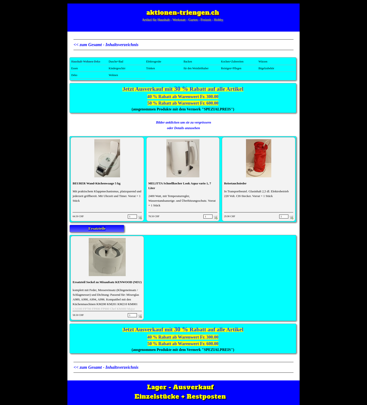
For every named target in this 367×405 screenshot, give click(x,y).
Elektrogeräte (153, 61)
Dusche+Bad (116, 61)
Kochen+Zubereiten (232, 61)
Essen (74, 68)
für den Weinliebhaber (196, 68)
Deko (74, 75)
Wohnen (113, 75)
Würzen (262, 61)
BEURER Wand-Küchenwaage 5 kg (97, 183)
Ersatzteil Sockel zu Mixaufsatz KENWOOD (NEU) (107, 282)
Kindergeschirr (117, 68)
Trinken (150, 68)
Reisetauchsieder (235, 183)
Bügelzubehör (266, 68)
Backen (188, 61)
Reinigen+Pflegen (231, 68)
